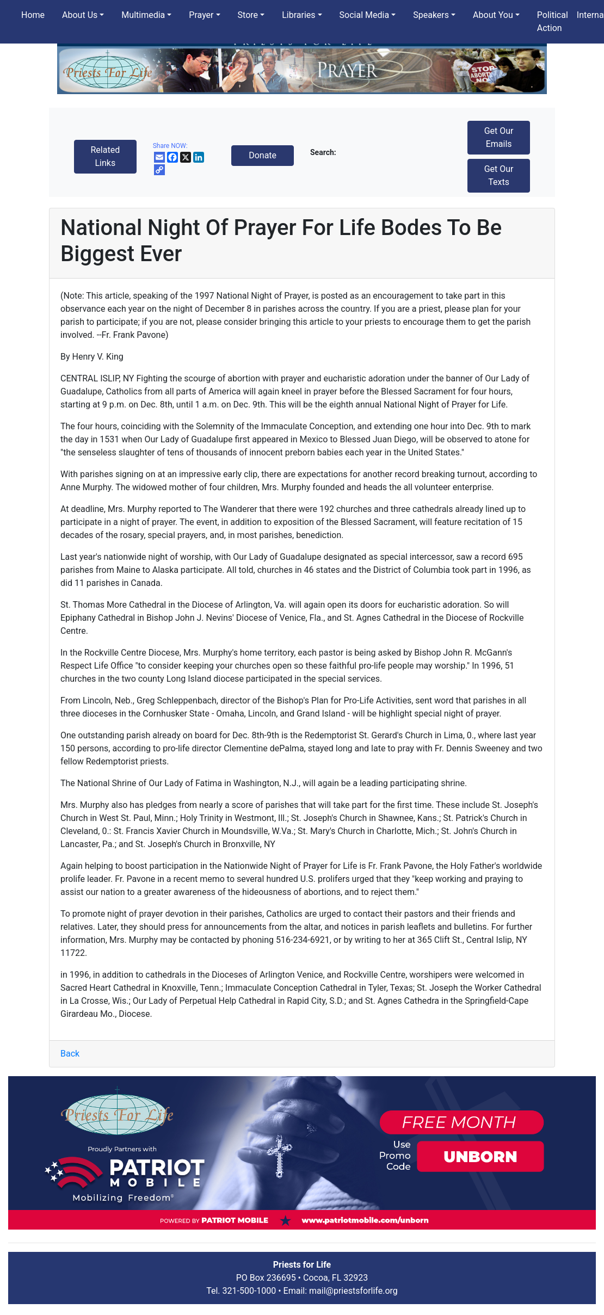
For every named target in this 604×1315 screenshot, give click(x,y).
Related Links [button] (105, 156)
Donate (262, 155)
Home (33, 15)
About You (493, 15)
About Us (79, 15)
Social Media (365, 15)
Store (248, 15)
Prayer (201, 15)
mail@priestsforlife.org (353, 1291)
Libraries (298, 15)
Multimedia (143, 15)
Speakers (431, 15)
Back (69, 1053)
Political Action (552, 21)
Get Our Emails (499, 137)
